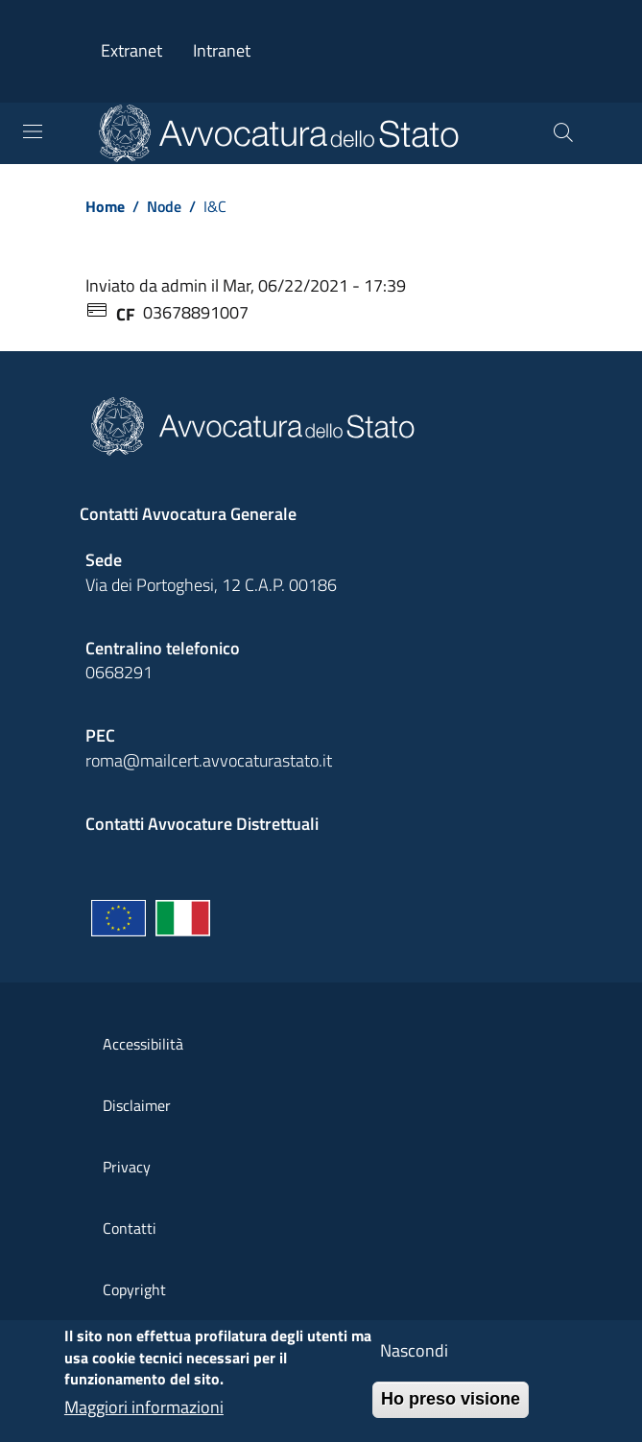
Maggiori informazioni (144, 1417)
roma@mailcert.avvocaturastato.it (208, 760)
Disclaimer (137, 1105)
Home (105, 206)
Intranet (221, 50)
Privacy (127, 1166)
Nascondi (414, 1361)
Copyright (134, 1289)
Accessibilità (143, 1043)
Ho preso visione (450, 1409)
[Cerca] (563, 133)
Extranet (131, 50)
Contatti (129, 1228)
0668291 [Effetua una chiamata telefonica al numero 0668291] (119, 672)
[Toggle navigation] (32, 131)
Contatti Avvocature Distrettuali (202, 824)
